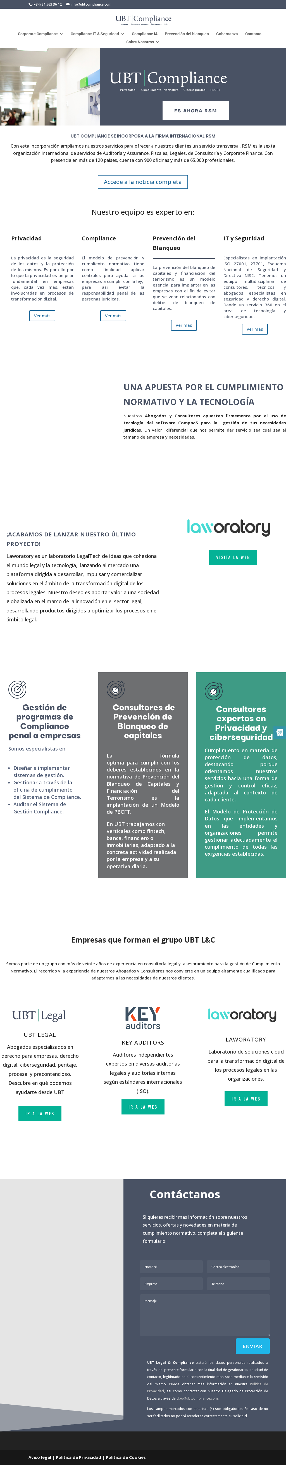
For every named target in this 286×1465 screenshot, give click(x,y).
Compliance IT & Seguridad (95, 34)
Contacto (253, 34)
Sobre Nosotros (140, 42)
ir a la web (39, 1113)
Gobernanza (227, 34)
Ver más (42, 315)
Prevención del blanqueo (187, 34)
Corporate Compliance (38, 34)
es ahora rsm (195, 110)
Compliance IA (145, 34)
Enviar (253, 1346)
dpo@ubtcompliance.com (197, 1398)
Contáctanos (185, 1194)
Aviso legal (39, 1457)
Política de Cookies (126, 1457)
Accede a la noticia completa (143, 182)
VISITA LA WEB (233, 557)
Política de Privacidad (78, 1457)
